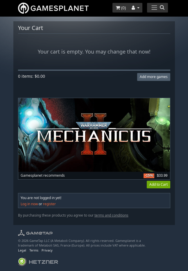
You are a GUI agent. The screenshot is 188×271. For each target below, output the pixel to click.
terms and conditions (111, 215)
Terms (33, 250)
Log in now (29, 204)
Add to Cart (158, 184)
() (121, 7)
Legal (22, 250)
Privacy (47, 250)
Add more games (154, 76)
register (49, 204)
